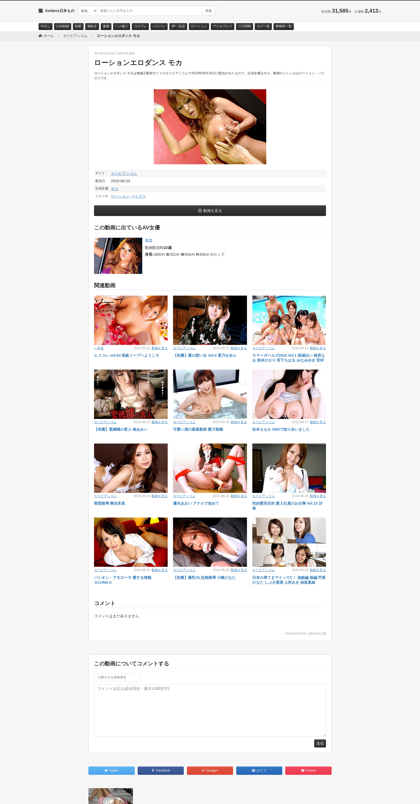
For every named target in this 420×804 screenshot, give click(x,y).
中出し (45, 26)
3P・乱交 (178, 26)
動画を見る (212, 211)
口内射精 (62, 26)
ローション (199, 26)
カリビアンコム (124, 173)
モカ (114, 189)
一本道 (99, 348)
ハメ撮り (121, 26)
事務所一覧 (284, 26)
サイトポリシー (78, 795)
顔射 (78, 26)
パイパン (159, 26)
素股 (106, 26)
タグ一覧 (263, 26)
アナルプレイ (222, 26)
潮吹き (92, 26)
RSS (99, 795)
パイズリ (138, 196)
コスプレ (140, 26)
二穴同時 (244, 26)
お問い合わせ (52, 795)
